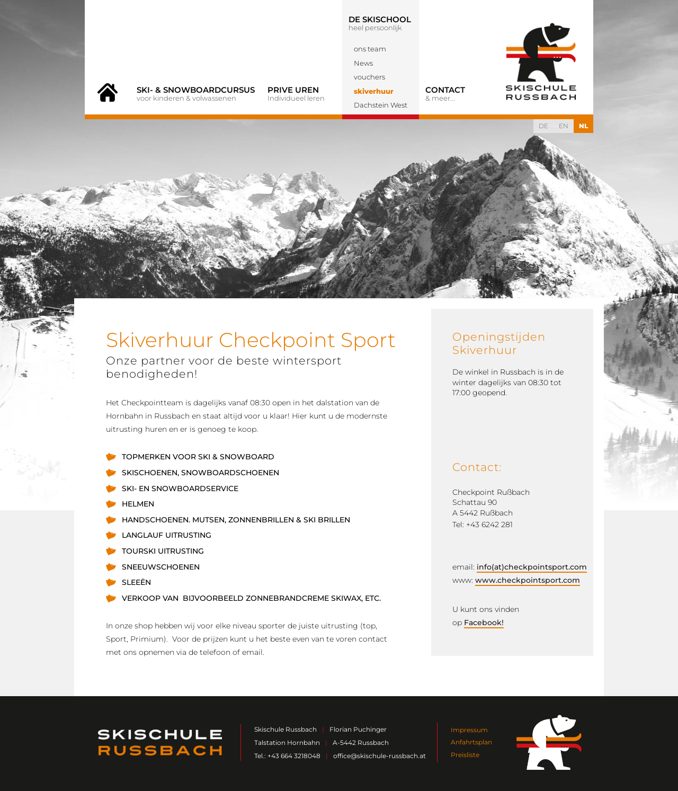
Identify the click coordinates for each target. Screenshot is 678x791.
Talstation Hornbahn (287, 742)
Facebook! (484, 622)
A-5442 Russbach (361, 742)
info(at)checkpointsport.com (532, 567)
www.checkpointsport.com (527, 580)
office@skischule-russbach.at (379, 756)
